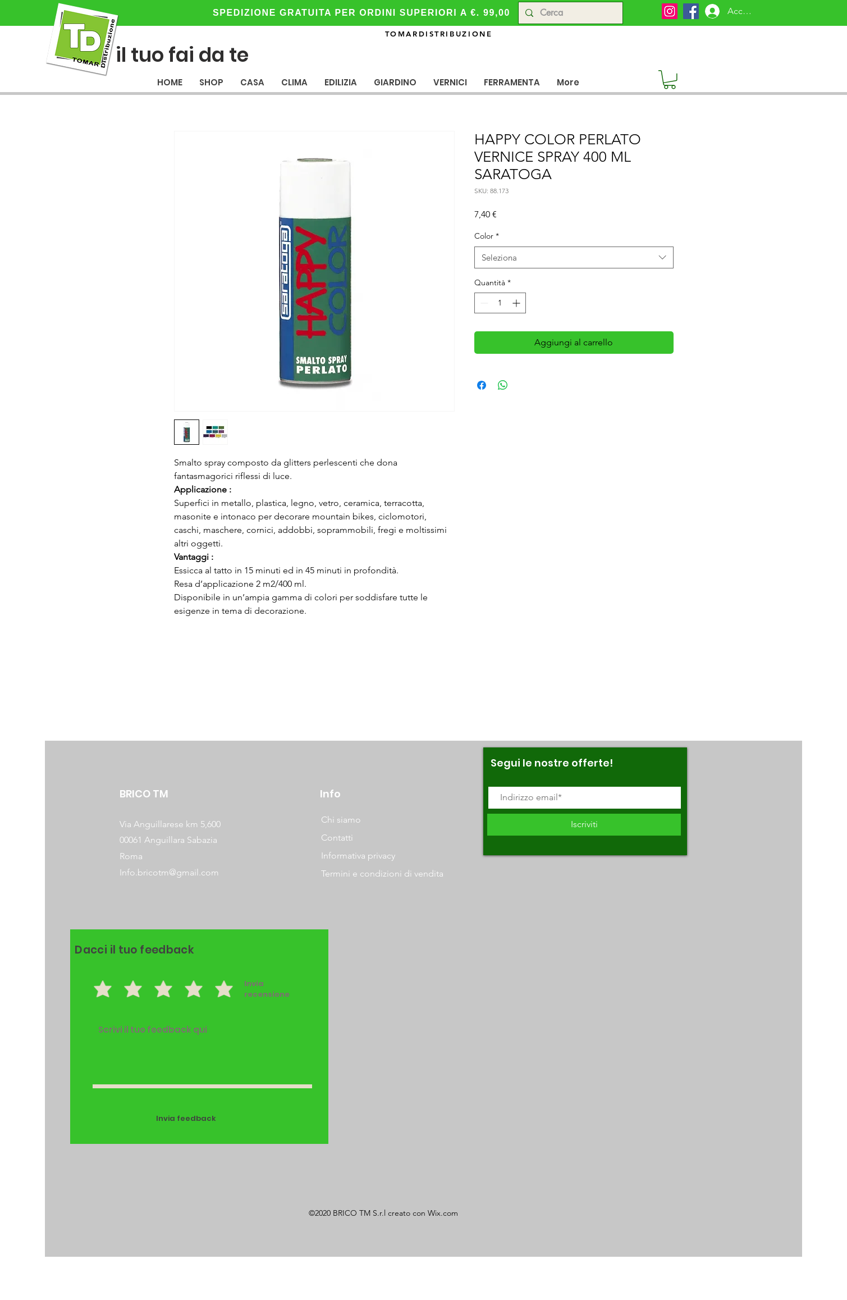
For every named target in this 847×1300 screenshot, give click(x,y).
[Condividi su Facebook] (481, 385)
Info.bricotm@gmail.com (169, 872)
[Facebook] (691, 11)
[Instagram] (669, 11)
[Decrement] (483, 303)
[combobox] (574, 257)
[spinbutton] (500, 303)
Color (486, 236)
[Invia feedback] (186, 1119)
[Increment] (517, 303)
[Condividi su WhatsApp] (503, 385)
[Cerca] (569, 13)
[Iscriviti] (584, 825)
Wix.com (443, 1213)
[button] (252, 82)
